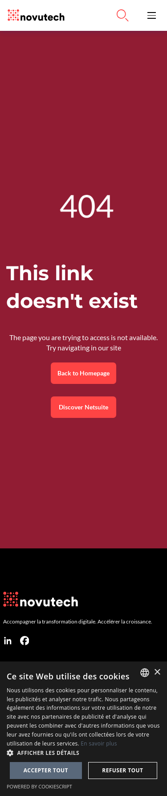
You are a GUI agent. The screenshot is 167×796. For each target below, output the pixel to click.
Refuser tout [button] (122, 770)
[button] (151, 15)
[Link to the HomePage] (34, 15)
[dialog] (83, 728)
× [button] (157, 672)
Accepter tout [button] (46, 770)
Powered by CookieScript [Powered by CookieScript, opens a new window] (39, 786)
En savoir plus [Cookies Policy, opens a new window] (99, 743)
